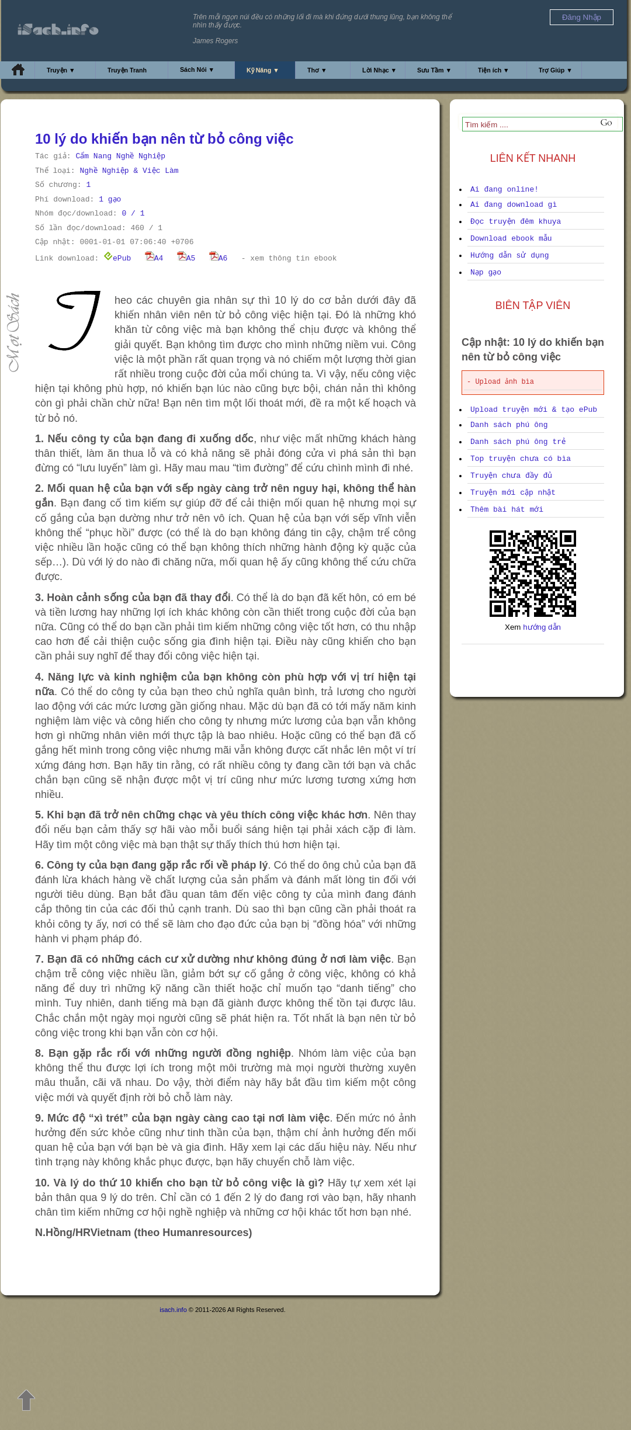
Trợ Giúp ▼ (556, 70)
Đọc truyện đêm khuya (515, 221)
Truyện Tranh (127, 70)
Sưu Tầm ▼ (434, 70)
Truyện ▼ (61, 70)
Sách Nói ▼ (197, 69)
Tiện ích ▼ (493, 70)
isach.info (173, 1309)
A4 (154, 258)
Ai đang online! (504, 189)
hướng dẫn (542, 627)
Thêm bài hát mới (506, 509)
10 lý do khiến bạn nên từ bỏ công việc (164, 139)
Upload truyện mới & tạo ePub (533, 409)
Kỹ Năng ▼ (263, 70)
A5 (186, 258)
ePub (117, 258)
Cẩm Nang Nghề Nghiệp (120, 156)
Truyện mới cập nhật (513, 492)
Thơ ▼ (317, 70)
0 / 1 (133, 213)
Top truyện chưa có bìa (520, 458)
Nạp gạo (485, 272)
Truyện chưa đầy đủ (511, 475)
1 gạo (110, 199)
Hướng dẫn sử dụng (509, 255)
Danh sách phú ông (509, 425)
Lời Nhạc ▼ (379, 70)
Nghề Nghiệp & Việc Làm (128, 170)
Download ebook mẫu (511, 238)
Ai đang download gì (513, 204)
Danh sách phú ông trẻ (518, 442)
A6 (218, 258)
